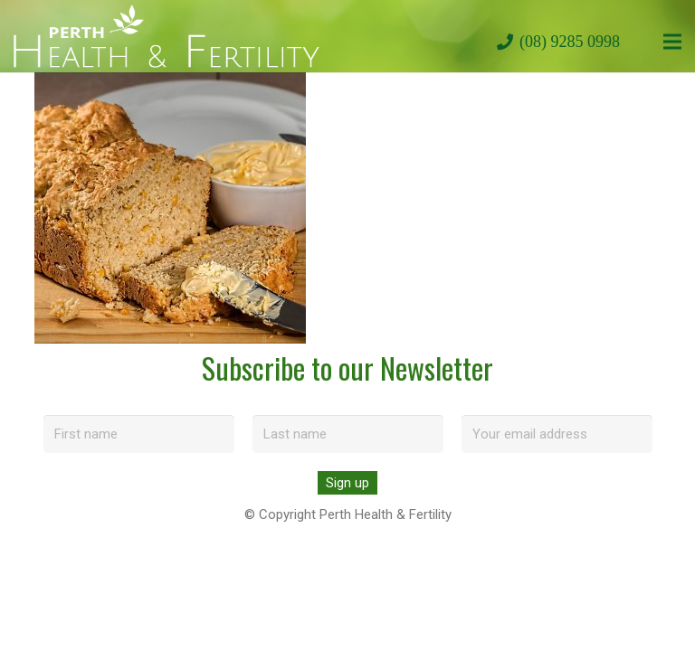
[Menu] (672, 41)
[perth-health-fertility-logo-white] (166, 36)
